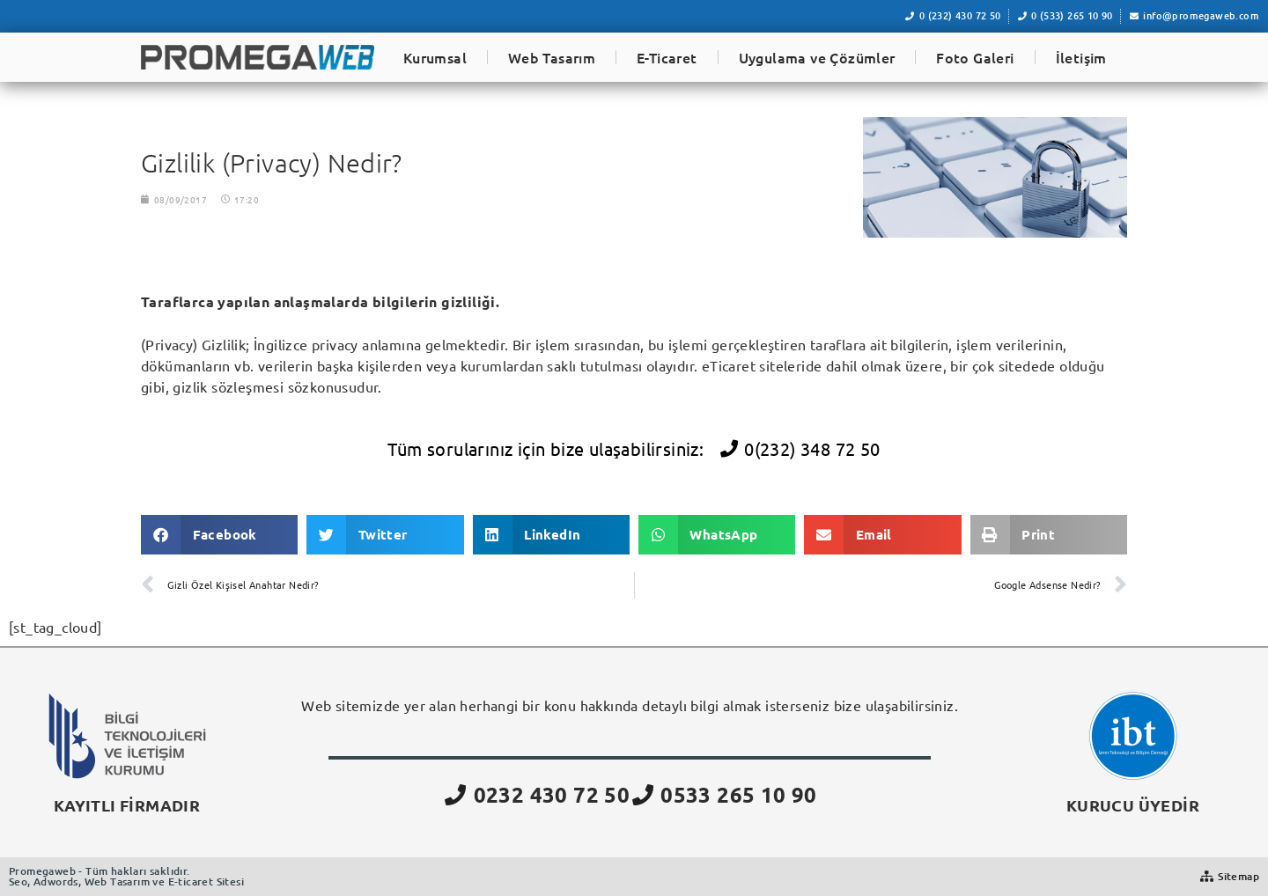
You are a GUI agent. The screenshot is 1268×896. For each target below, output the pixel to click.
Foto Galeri (975, 57)
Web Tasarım (551, 57)
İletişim (1081, 57)
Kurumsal (435, 57)
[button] (219, 534)
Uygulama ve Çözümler (817, 57)
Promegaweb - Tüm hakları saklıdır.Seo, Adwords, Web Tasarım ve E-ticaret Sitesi (126, 876)
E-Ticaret (667, 57)
